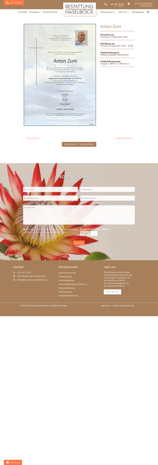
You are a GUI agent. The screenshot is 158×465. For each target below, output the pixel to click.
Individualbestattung (68, 295)
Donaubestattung (67, 288)
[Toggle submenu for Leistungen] (39, 12)
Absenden (79, 242)
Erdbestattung (65, 276)
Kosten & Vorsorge (67, 272)
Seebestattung (65, 291)
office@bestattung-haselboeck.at (32, 279)
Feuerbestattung (66, 280)
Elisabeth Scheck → (125, 138)
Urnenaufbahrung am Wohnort (73, 284)
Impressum (106, 305)
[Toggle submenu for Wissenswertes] (114, 12)
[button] (148, 12)
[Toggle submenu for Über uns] (128, 12)
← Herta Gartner (31, 138)
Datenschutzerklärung (31, 235)
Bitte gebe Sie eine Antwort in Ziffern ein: (96, 229)
